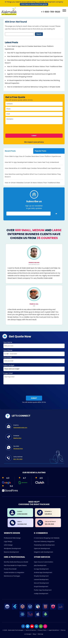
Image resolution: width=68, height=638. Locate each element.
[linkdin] (36, 626)
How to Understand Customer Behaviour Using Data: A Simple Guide (33, 87)
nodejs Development (41, 594)
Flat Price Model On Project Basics (15, 565)
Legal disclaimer (54, 630)
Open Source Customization (43, 562)
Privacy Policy (42, 630)
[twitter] (28, 626)
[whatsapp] (41, 626)
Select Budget (34, 368)
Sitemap (40, 634)
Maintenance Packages (12, 576)
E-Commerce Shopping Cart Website (46, 538)
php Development (40, 565)
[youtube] (32, 626)
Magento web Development (43, 552)
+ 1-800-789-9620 (50, 11)
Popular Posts (40, 151)
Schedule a (51, 513)
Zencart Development (41, 583)
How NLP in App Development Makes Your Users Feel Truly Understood (34, 53)
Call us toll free (37, 458)
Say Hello (37, 447)
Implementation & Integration (14, 572)
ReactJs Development (11, 552)
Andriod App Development (43, 572)
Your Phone (34, 352)
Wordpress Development (12, 548)
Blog (34, 634)
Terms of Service (30, 630)
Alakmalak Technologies (15, 630)
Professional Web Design (12, 538)
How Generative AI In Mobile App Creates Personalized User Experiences (35, 56)
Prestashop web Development (44, 545)
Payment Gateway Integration (44, 541)
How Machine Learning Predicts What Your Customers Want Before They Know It (33, 175)
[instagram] (45, 626)
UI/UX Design (8, 545)
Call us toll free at (51, 523)
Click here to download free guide (34, 4)
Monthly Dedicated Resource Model (16, 562)
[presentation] (19, 129)
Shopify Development (41, 576)
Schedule (37, 437)
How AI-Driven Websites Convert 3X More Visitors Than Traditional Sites (34, 66)
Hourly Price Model (10, 569)
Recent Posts (10, 151)
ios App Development (41, 569)
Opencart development (42, 548)
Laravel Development (41, 579)
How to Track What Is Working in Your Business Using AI (28, 70)
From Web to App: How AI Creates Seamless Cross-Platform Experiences (33, 156)
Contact (23, 513)
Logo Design (8, 541)
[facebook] (23, 626)
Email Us (37, 426)
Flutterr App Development (43, 590)
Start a (23, 523)
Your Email (34, 360)
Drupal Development (41, 586)
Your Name (34, 345)
